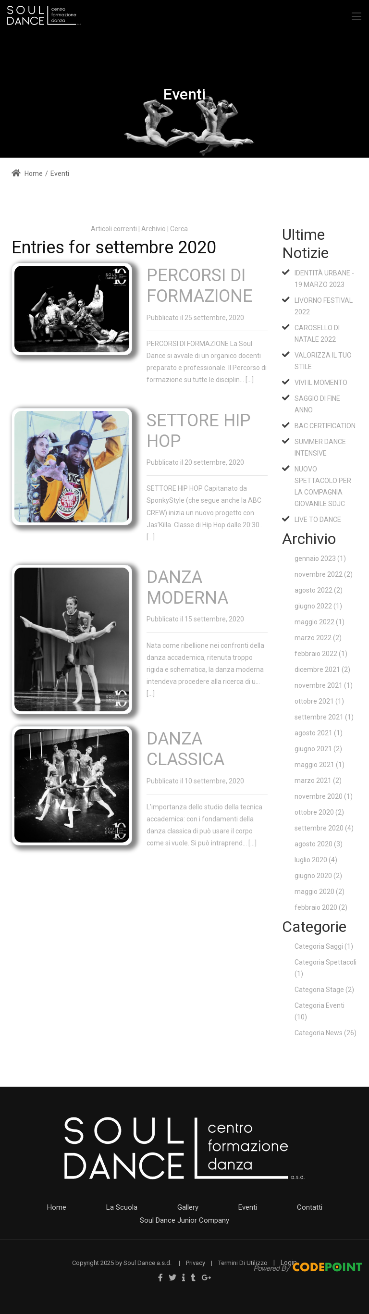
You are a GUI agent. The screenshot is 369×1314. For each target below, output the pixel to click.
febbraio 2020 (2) (321, 907)
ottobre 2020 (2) (319, 812)
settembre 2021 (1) (324, 717)
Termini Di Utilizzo (243, 1262)
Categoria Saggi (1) (324, 946)
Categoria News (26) (326, 1033)
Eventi (247, 1207)
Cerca (179, 229)
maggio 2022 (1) (319, 622)
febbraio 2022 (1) (321, 653)
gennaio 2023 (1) (320, 558)
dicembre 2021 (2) (322, 669)
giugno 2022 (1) (318, 606)
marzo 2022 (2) (318, 638)
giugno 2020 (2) (318, 876)
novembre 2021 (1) (324, 685)
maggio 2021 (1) (319, 765)
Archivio (153, 229)
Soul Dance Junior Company (184, 1220)
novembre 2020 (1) (324, 796)
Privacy (195, 1262)
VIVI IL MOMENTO (321, 382)
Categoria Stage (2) (324, 989)
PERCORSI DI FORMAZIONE (200, 285)
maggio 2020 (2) (319, 891)
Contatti (309, 1207)
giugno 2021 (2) (318, 749)
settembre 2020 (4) (324, 828)
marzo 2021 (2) (318, 780)
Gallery (187, 1207)
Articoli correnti (114, 229)
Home (27, 173)
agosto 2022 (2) (319, 590)
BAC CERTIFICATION (325, 426)
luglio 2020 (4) (316, 860)
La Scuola (121, 1207)
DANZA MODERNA (187, 587)
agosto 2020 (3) (319, 844)
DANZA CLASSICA (185, 749)
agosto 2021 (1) (319, 733)
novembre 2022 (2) (324, 574)
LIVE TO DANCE (318, 519)
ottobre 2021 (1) (319, 701)
